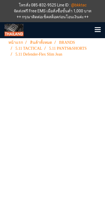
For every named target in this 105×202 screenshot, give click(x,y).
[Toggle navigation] (98, 30)
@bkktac (79, 5)
